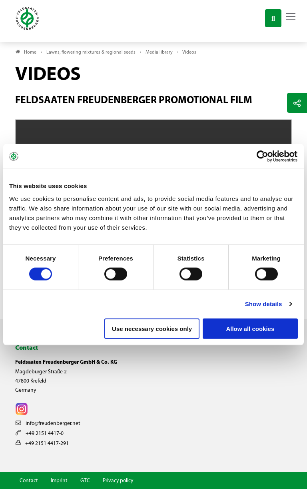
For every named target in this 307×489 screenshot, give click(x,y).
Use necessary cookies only (152, 328)
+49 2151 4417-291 (42, 444)
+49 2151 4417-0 (40, 434)
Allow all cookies (250, 328)
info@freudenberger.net (48, 424)
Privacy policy (118, 480)
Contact (29, 480)
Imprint (59, 480)
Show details (263, 304)
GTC (85, 480)
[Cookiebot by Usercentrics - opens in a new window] (263, 156)
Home (30, 52)
